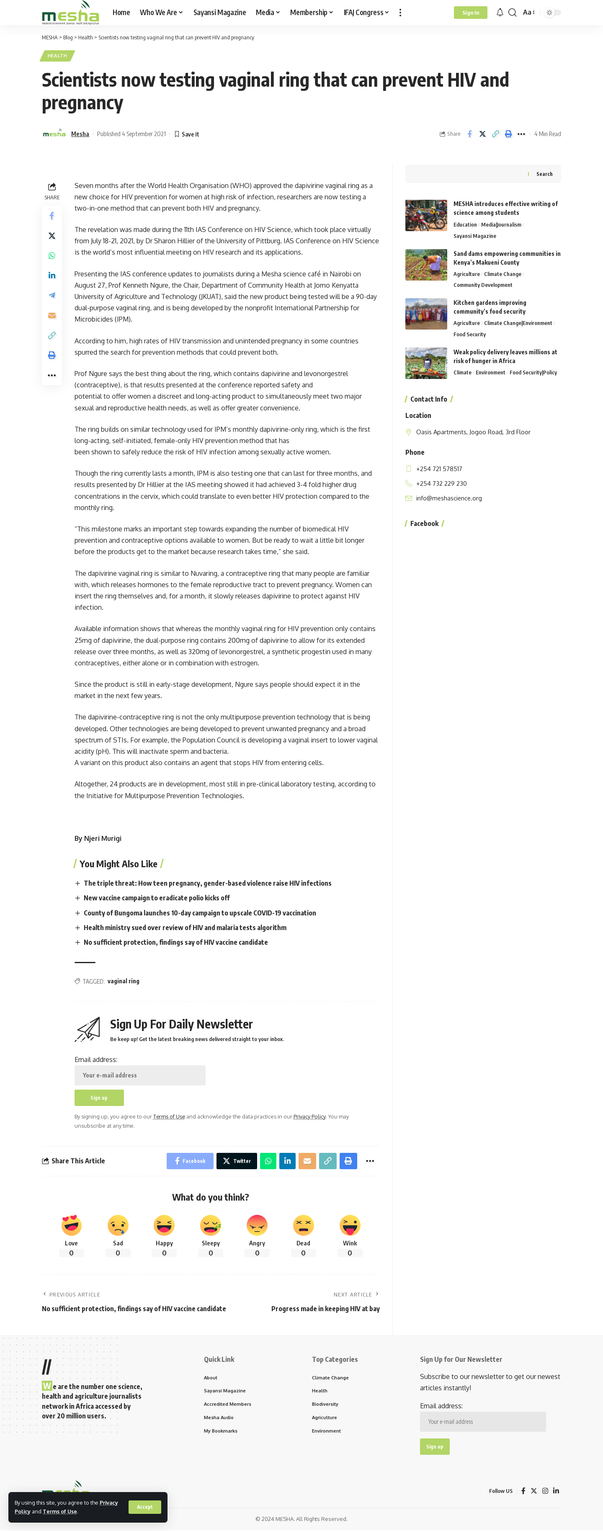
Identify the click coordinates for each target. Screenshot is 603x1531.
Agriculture (467, 273)
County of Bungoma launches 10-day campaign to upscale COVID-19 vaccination (200, 913)
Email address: (140, 1070)
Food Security (470, 333)
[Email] (52, 317)
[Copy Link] (495, 134)
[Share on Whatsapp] (52, 257)
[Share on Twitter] (482, 134)
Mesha (80, 133)
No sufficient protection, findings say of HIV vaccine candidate (176, 942)
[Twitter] (533, 1491)
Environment (490, 371)
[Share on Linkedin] (52, 277)
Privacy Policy (310, 1116)
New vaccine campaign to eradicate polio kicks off (157, 898)
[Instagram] (545, 1491)
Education (465, 223)
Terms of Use (60, 1511)
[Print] (508, 134)
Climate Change (502, 273)
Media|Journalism (501, 223)
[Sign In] (470, 12)
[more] (400, 12)
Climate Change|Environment (518, 322)
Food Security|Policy (533, 371)
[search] (512, 12)
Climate (463, 371)
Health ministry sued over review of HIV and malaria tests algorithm (185, 928)
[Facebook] (523, 1491)
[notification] (500, 12)
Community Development (483, 284)
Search (544, 172)
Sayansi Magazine (475, 235)
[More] (521, 134)
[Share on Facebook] (469, 134)
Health (57, 56)
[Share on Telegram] (52, 297)
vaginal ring (123, 981)
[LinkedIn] (556, 1491)
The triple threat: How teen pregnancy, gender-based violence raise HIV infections (208, 883)
